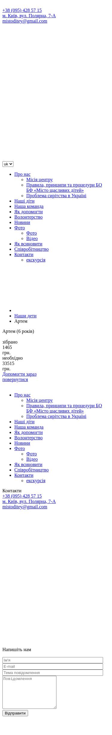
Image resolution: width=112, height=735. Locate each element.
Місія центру (39, 179)
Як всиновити (28, 243)
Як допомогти (28, 211)
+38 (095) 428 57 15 (22, 10)
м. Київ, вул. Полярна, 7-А (29, 15)
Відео (32, 238)
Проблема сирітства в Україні (56, 195)
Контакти (23, 254)
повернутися (15, 379)
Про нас (22, 174)
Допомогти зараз (19, 374)
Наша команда (29, 206)
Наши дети (25, 315)
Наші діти (24, 200)
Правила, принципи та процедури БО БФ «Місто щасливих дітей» (64, 187)
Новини (22, 222)
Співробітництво (31, 249)
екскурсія (35, 259)
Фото (19, 227)
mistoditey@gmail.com (24, 20)
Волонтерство (28, 217)
